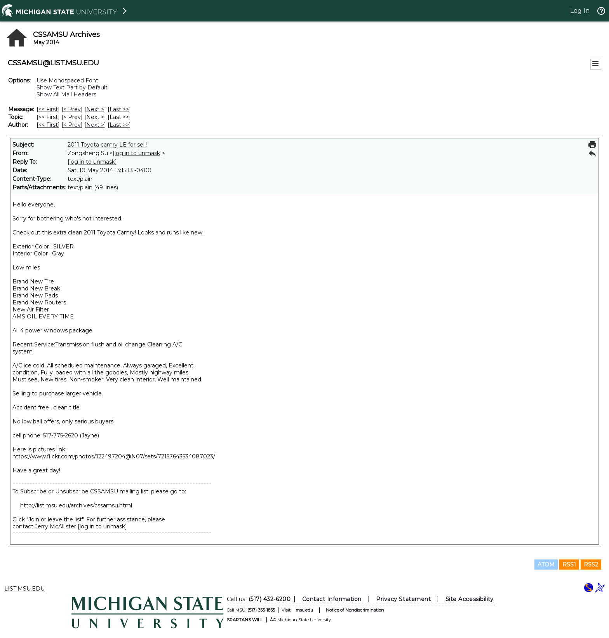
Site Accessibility (469, 599)
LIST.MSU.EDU (24, 588)
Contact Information (332, 599)
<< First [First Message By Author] (48, 124)
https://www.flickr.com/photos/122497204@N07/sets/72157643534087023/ (113, 456)
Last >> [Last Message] (119, 109)
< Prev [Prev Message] (72, 109)
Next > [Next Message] (95, 109)
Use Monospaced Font (67, 80)
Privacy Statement (403, 599)
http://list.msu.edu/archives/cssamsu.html (76, 505)
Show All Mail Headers (66, 94)
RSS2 (591, 564)
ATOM (546, 564)
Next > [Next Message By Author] (95, 124)
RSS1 (569, 564)
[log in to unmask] (137, 153)
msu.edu (304, 610)
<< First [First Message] (48, 109)
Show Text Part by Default (72, 87)
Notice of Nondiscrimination (355, 610)
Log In (580, 10)
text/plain (80, 187)
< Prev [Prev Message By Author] (72, 124)
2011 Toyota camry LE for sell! (107, 144)
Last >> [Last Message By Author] (119, 124)
